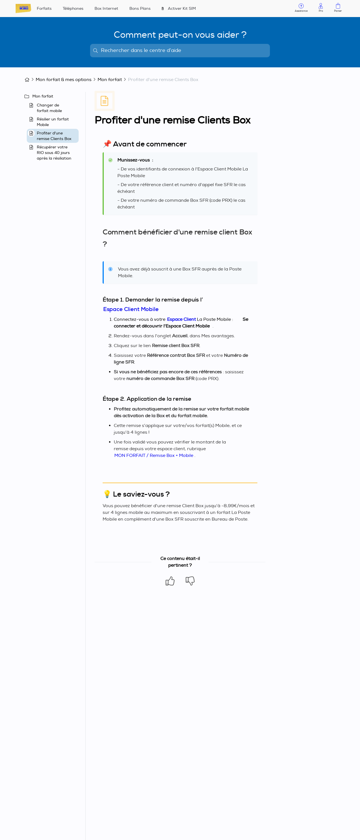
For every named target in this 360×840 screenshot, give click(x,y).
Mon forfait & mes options (63, 79)
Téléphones (73, 8)
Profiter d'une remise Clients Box (163, 79)
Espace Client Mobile (131, 309)
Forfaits (44, 8)
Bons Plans (140, 8)
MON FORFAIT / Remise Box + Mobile (153, 455)
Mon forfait (110, 79)
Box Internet (106, 8)
